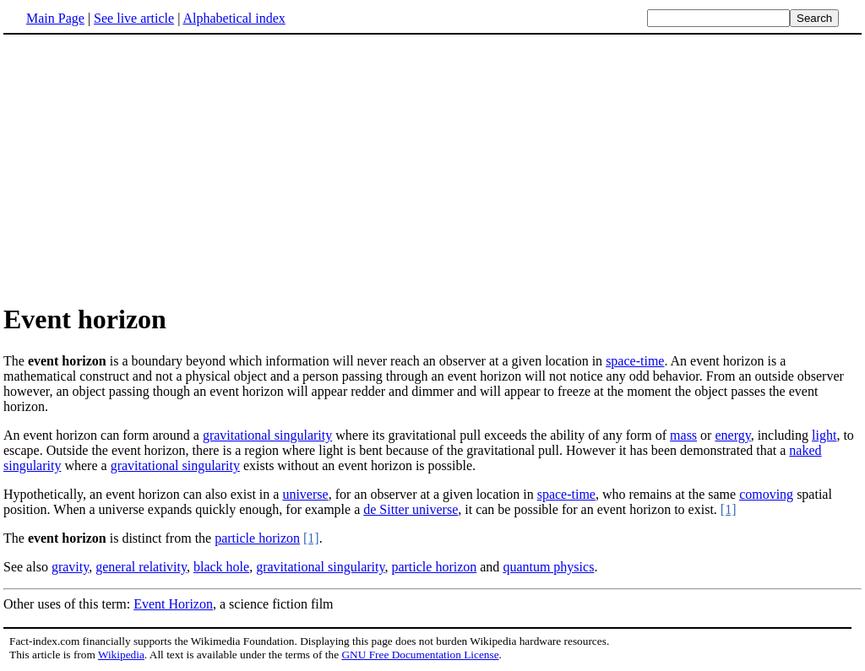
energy (732, 435)
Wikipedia (121, 654)
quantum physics (548, 567)
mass (683, 435)
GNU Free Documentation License (419, 654)
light (824, 435)
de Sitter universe (410, 509)
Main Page (55, 18)
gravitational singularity (267, 435)
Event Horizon (173, 604)
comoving (766, 494)
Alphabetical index (233, 18)
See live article (134, 18)
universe (305, 494)
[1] (729, 509)
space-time (635, 361)
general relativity (141, 567)
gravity (70, 567)
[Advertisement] (145, 168)
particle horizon (257, 538)
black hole (221, 567)
